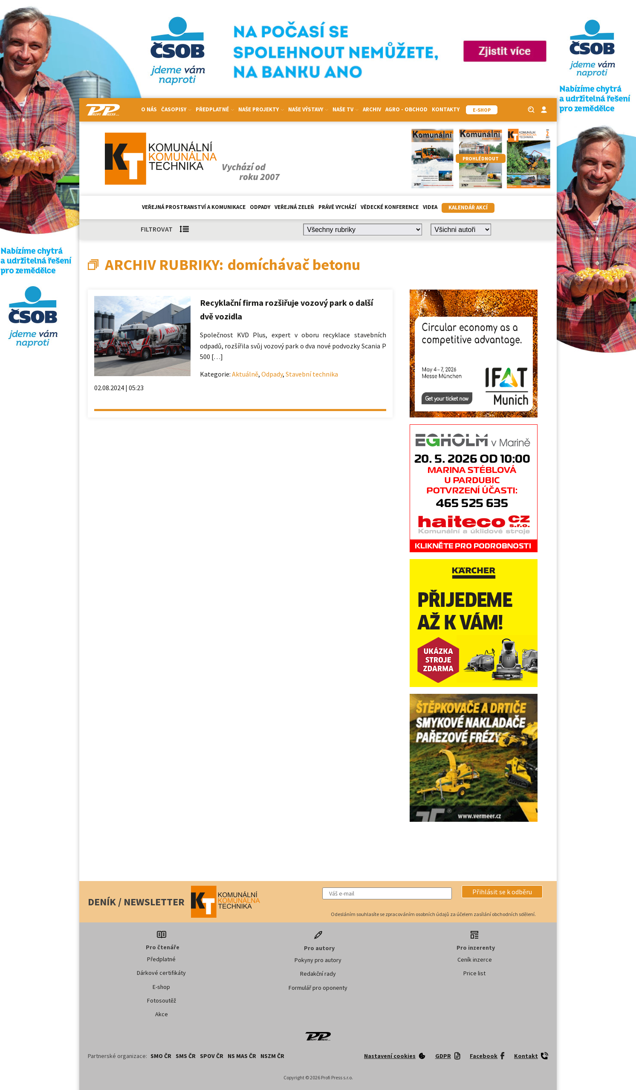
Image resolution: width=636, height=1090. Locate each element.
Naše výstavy (308, 109)
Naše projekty (261, 109)
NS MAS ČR (242, 1056)
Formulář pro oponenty (318, 987)
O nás (149, 109)
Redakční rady (318, 973)
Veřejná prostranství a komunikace (194, 207)
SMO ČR (160, 1056)
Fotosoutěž (161, 1000)
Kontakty (446, 109)
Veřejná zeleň (294, 207)
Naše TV (345, 109)
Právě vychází (337, 207)
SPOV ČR (211, 1056)
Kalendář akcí (468, 207)
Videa (430, 207)
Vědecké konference (390, 207)
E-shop (161, 987)
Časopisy (176, 109)
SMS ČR (186, 1056)
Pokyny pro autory (318, 960)
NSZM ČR (272, 1056)
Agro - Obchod (406, 109)
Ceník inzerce (474, 959)
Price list (474, 973)
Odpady (260, 207)
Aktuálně (245, 374)
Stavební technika (312, 374)
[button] (502, 891)
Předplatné (215, 109)
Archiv (372, 109)
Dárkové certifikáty (161, 973)
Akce (161, 1014)
